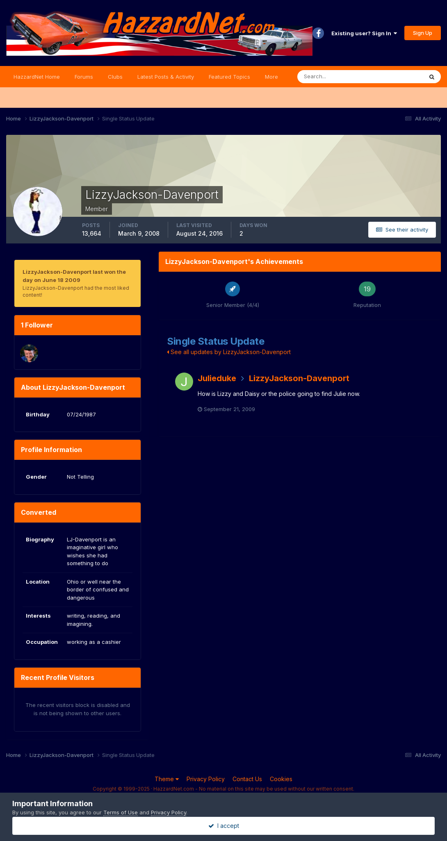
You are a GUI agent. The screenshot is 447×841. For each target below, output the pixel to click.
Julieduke (217, 378)
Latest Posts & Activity (165, 76)
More (271, 76)
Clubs (115, 76)
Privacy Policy (206, 778)
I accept (223, 825)
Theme (167, 778)
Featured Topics (229, 76)
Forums (84, 76)
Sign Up (422, 33)
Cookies (281, 778)
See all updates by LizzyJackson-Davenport (229, 351)
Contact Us (247, 778)
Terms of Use (120, 812)
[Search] (333, 76)
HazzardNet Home (37, 76)
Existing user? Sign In (364, 33)
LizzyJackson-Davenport (299, 378)
